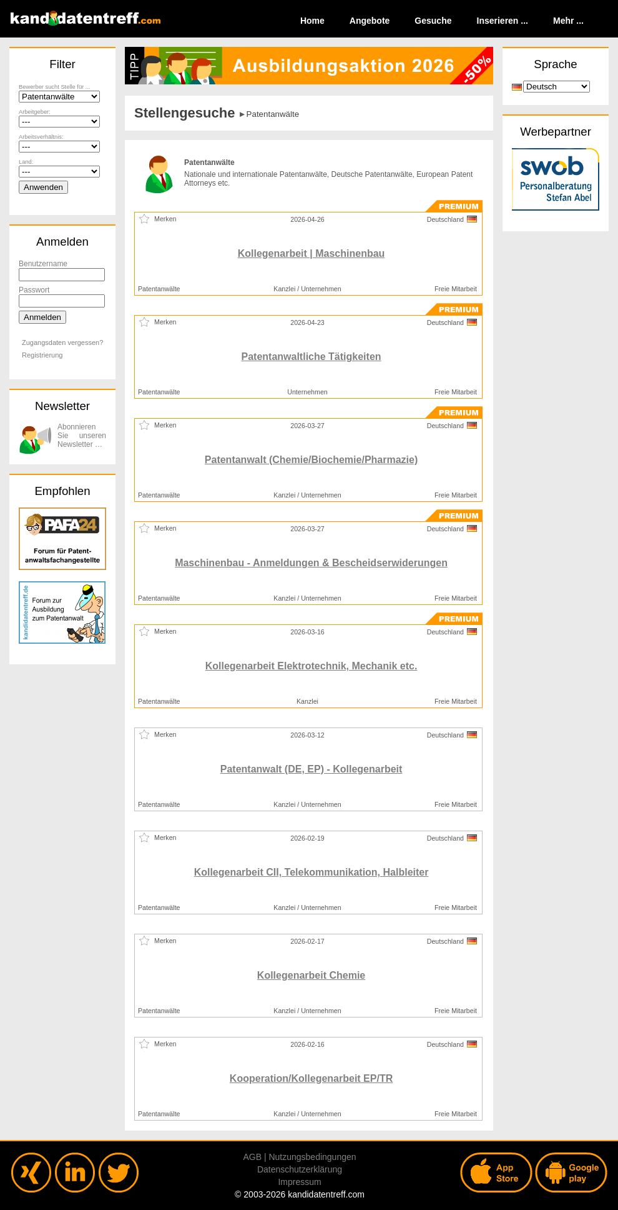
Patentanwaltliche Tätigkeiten (311, 356)
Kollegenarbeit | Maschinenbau (311, 253)
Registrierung (42, 355)
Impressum (299, 1182)
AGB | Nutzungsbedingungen (299, 1157)
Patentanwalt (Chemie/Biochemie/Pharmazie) (311, 459)
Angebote (370, 21)
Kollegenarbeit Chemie (311, 975)
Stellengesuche (184, 113)
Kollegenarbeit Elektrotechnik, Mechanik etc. (311, 666)
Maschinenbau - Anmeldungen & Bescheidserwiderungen (311, 563)
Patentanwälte (273, 114)
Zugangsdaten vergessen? (62, 342)
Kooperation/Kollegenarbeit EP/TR (311, 1078)
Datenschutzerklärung (299, 1169)
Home (312, 21)
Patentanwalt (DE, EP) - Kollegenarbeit (311, 769)
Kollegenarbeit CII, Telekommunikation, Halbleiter (311, 872)
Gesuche (432, 21)
